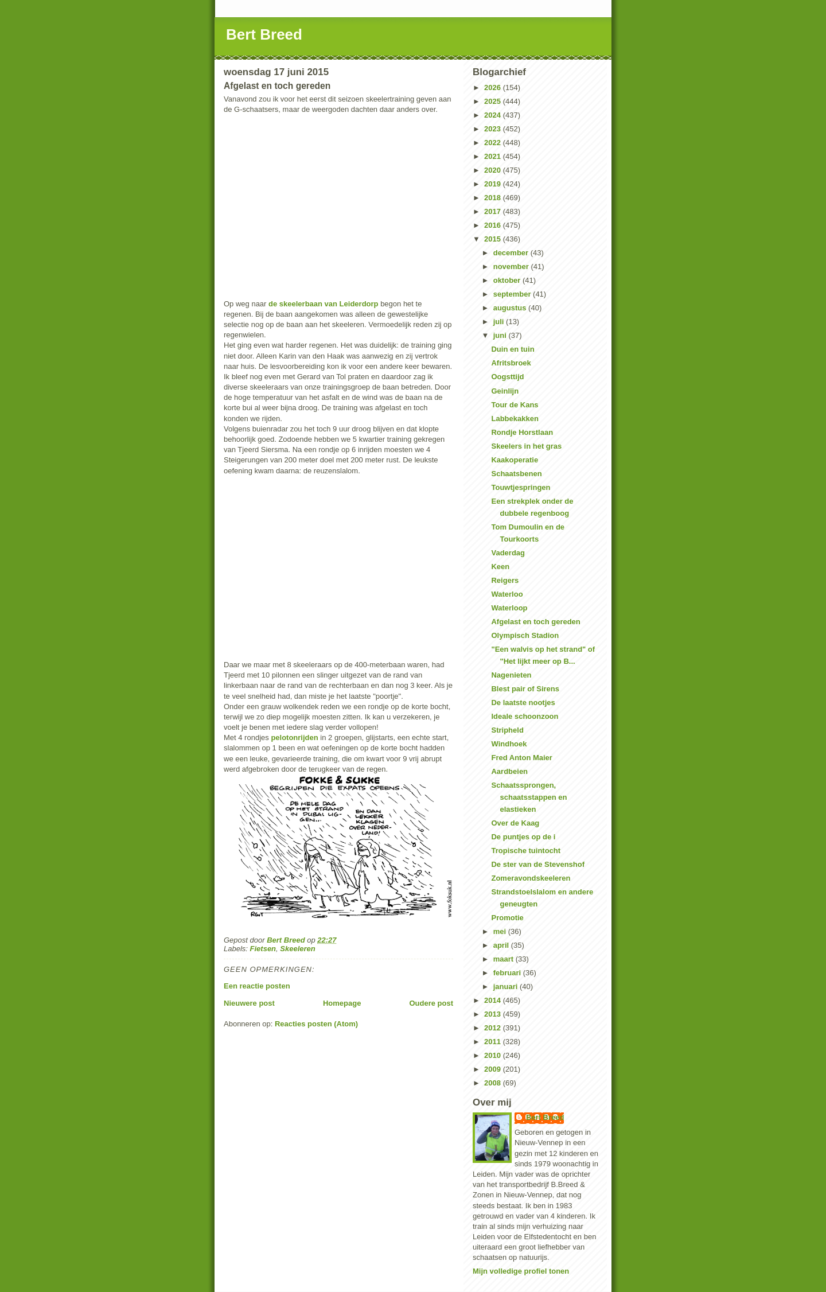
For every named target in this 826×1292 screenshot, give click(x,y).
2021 (493, 156)
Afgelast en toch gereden (535, 621)
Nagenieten (511, 675)
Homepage (342, 1003)
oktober (508, 280)
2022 (493, 142)
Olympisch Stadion (525, 635)
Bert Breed (264, 34)
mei (500, 931)
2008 (493, 1083)
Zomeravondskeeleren (530, 878)
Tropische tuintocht (525, 850)
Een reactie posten (257, 986)
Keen (500, 566)
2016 (493, 225)
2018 (493, 197)
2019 (493, 184)
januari (506, 986)
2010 (493, 1055)
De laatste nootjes (523, 702)
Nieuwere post (249, 1003)
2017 (493, 211)
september (513, 294)
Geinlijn (505, 391)
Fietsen (263, 948)
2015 (493, 239)
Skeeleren (297, 948)
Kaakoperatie (514, 460)
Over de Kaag (515, 823)
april (502, 945)
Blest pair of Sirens (525, 688)
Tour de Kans (514, 404)
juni (501, 335)
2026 (493, 87)
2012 (493, 1028)
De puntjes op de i (523, 836)
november (512, 266)
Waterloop (509, 608)
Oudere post (431, 1003)
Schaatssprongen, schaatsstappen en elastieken (529, 797)
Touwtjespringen (520, 487)
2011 (493, 1041)
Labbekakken (514, 418)
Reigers (505, 580)
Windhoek (509, 744)
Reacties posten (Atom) (316, 1023)
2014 (493, 1000)
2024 (493, 115)
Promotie (507, 917)
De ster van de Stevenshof (538, 864)
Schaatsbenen (516, 473)
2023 (493, 128)
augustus (510, 307)
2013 (493, 1014)
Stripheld (507, 730)
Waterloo (507, 594)
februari (508, 972)
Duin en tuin (512, 349)
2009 (493, 1069)
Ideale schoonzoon (524, 716)
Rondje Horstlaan (522, 432)
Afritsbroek (511, 363)
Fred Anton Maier (521, 757)
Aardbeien (509, 771)
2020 (493, 170)
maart (504, 959)
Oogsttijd (507, 376)
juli (499, 321)
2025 (493, 101)
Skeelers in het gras (526, 446)
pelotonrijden (294, 737)
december (512, 252)
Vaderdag (508, 552)
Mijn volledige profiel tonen (521, 1271)
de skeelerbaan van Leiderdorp (323, 303)
